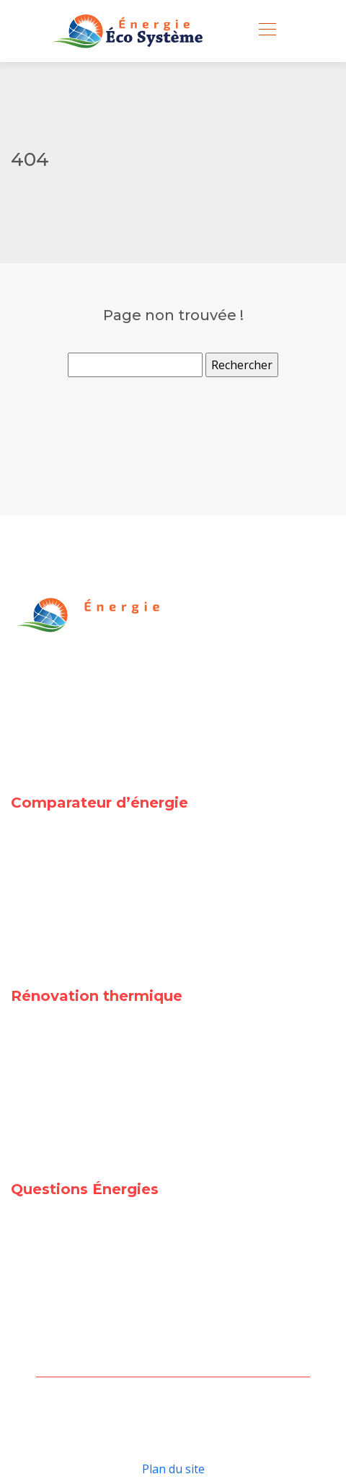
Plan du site (173, 1469)
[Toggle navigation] (267, 31)
